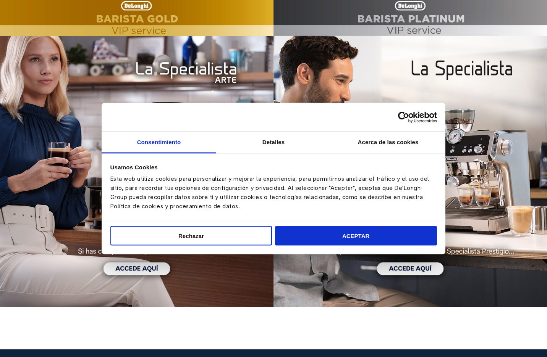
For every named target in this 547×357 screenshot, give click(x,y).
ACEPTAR (355, 235)
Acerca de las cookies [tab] (388, 142)
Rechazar (191, 235)
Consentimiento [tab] (159, 142)
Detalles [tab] (273, 142)
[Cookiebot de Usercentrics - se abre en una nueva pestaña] (403, 117)
